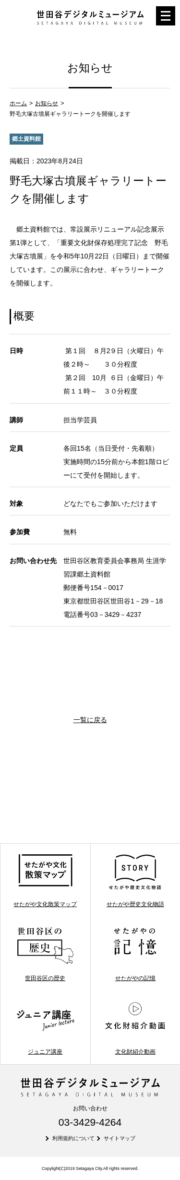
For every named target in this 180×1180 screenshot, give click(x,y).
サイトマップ (119, 1138)
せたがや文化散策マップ (45, 880)
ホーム (18, 103)
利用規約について (73, 1138)
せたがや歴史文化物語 (135, 880)
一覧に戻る (90, 720)
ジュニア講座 (45, 1027)
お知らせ (46, 103)
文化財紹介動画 (135, 1027)
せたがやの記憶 (135, 954)
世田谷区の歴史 (45, 954)
